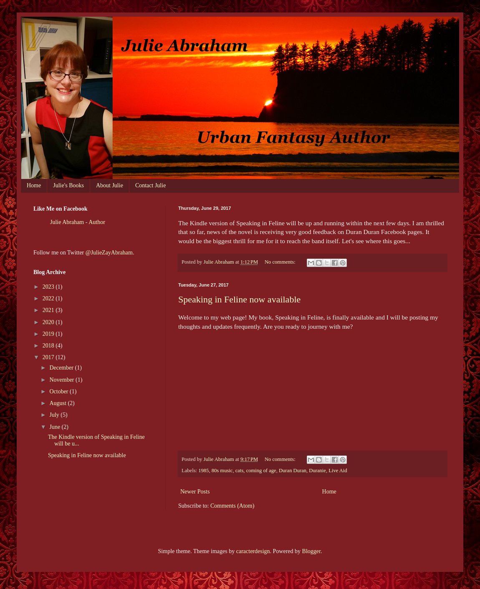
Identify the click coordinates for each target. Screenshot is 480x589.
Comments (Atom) (232, 506)
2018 (49, 345)
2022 (49, 298)
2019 (49, 334)
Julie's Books (68, 185)
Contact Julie (150, 185)
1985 (203, 470)
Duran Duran (292, 470)
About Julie (109, 185)
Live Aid (337, 470)
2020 (49, 322)
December (62, 368)
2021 (49, 310)
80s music (222, 470)
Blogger (311, 551)
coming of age (261, 470)
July (55, 415)
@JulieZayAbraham (109, 252)
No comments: (281, 262)
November (62, 380)
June (55, 427)
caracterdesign (253, 551)
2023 (49, 287)
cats (239, 470)
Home (34, 185)
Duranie (317, 470)
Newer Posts (195, 491)
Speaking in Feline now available (239, 299)
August (58, 403)
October (59, 391)
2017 (49, 357)
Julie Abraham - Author (77, 222)
